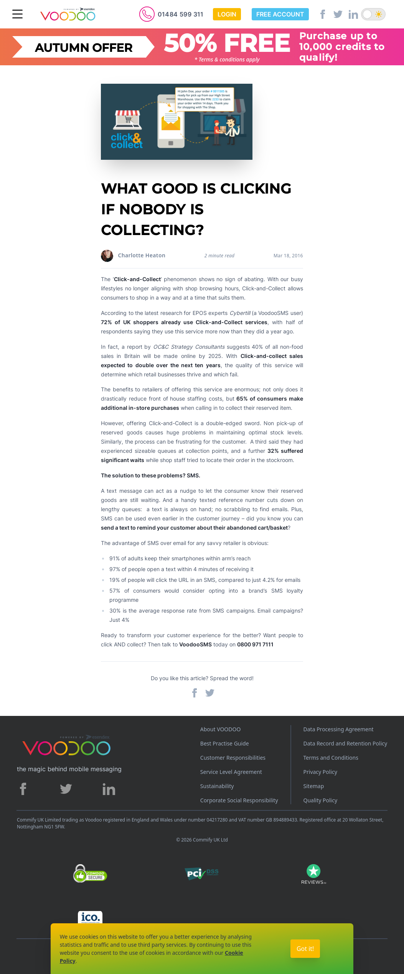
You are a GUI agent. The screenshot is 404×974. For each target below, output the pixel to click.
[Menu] (17, 15)
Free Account (280, 14)
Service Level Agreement (231, 771)
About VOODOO (220, 729)
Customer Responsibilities (232, 757)
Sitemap (313, 786)
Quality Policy (320, 800)
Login (227, 14)
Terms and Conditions (330, 757)
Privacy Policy (320, 771)
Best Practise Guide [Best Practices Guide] (224, 743)
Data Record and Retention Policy (345, 743)
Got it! (305, 948)
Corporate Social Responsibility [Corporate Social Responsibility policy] (239, 800)
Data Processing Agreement (338, 729)
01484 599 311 (181, 14)
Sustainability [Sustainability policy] (217, 786)
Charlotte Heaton (141, 255)
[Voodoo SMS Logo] (67, 15)
